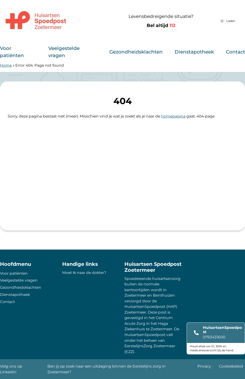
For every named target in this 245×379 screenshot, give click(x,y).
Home (6, 65)
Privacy (204, 366)
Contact (235, 52)
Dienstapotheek (194, 52)
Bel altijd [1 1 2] (161, 25)
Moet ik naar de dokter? (84, 272)
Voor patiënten (12, 51)
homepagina (173, 116)
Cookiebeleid (231, 366)
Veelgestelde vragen (64, 51)
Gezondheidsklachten (136, 52)
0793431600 (214, 337)
